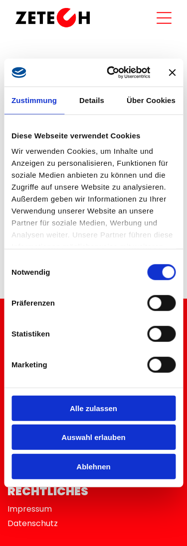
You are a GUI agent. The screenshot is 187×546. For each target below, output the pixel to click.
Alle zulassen (93, 408)
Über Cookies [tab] (151, 100)
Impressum (29, 509)
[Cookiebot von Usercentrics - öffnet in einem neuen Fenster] (111, 72)
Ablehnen (93, 466)
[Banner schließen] (172, 72)
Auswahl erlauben (93, 437)
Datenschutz (32, 523)
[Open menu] (164, 17)
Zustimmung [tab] (34, 100)
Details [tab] (91, 100)
